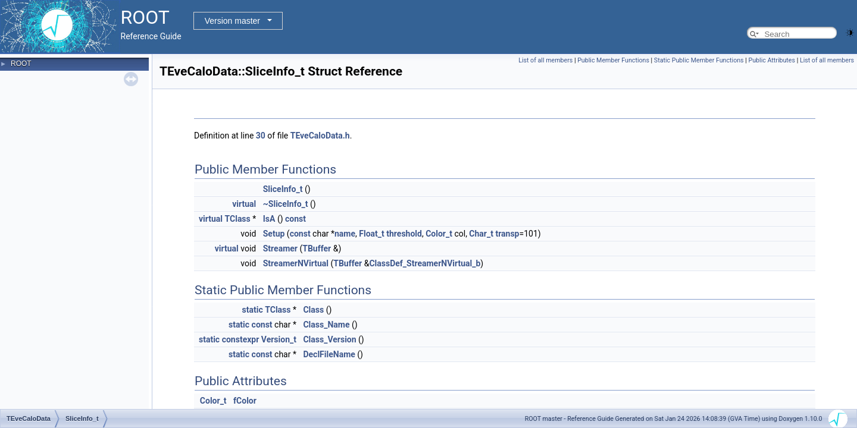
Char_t (481, 233)
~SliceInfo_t (285, 204)
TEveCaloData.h (320, 135)
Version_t (278, 339)
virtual (244, 204)
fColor (245, 400)
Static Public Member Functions (699, 60)
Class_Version (329, 339)
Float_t (371, 233)
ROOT (21, 63)
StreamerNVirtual (296, 263)
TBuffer (316, 248)
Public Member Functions (613, 60)
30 (260, 135)
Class (313, 309)
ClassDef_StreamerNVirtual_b (424, 263)
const (295, 219)
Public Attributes (771, 60)
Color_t (439, 233)
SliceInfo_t (283, 189)
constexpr (240, 339)
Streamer (280, 248)
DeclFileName (329, 354)
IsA (269, 219)
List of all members (545, 60)
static (252, 309)
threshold (404, 233)
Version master (232, 21)
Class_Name (326, 324)
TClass (238, 219)
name (344, 233)
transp (507, 233)
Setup (274, 233)
